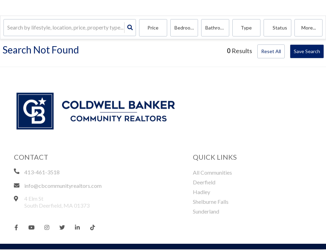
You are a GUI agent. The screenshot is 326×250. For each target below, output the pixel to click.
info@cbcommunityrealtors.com (63, 185)
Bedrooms (185, 28)
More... (308, 28)
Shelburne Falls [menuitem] (211, 201)
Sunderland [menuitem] (206, 211)
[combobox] (7, 28)
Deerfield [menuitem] (204, 182)
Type (246, 28)
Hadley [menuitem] (201, 192)
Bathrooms (217, 28)
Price (152, 28)
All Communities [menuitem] (212, 172)
